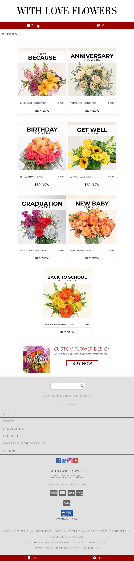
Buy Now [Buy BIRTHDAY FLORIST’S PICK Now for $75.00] (42, 184)
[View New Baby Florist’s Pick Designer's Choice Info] (92, 220)
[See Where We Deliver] (67, 404)
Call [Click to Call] (33, 558)
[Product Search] (67, 386)
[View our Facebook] (58, 462)
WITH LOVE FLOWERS (67, 11)
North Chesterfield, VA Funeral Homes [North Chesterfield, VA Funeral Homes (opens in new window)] (28, 531)
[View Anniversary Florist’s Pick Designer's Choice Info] (92, 72)
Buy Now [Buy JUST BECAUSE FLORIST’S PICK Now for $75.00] (42, 111)
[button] (67, 513)
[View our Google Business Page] (64, 462)
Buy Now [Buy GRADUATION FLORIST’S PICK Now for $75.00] (42, 258)
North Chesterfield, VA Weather (49, 542)
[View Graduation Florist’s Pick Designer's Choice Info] (42, 220)
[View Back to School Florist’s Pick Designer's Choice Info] (67, 293)
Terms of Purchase (68, 548)
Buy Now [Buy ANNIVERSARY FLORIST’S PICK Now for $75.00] (92, 111)
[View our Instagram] (70, 462)
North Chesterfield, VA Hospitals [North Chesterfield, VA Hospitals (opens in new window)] (76, 531)
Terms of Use (91, 548)
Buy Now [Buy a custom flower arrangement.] (82, 363)
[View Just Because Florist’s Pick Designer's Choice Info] (42, 72)
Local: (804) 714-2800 (67, 476)
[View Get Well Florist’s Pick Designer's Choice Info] (92, 146)
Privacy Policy (44, 548)
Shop (33, 25)
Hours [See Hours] (100, 558)
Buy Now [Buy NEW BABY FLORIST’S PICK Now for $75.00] (92, 258)
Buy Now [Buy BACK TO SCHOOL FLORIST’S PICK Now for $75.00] (67, 332)
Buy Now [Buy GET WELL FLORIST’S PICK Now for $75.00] (92, 184)
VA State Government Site (88, 542)
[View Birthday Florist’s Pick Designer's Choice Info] (42, 146)
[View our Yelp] (75, 462)
